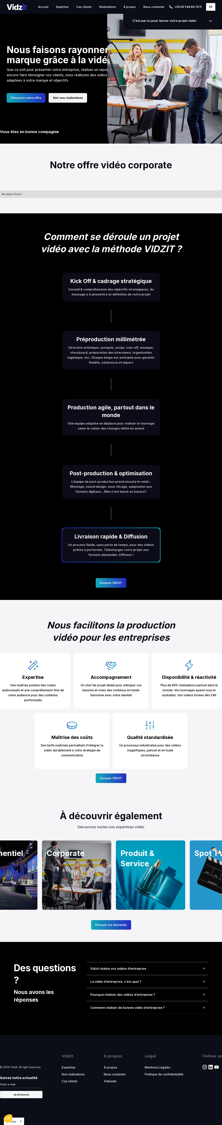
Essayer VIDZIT (111, 583)
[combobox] (14, 1121)
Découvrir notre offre (26, 98)
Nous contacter (154, 6)
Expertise (62, 6)
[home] (17, 7)
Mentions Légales (157, 1067)
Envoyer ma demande (111, 925)
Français (11, 1121)
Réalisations (107, 6)
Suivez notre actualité (18, 1078)
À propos (130, 6)
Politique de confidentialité (164, 1074)
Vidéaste (110, 1081)
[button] (210, 7)
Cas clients (84, 6)
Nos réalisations (73, 1074)
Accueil (43, 6)
